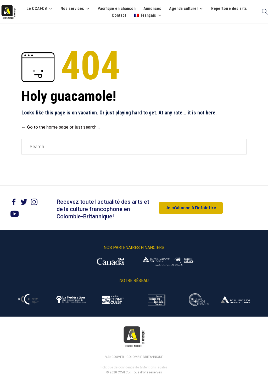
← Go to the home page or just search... (60, 127)
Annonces (152, 8)
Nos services (75, 8)
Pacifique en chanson (117, 8)
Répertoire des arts (229, 8)
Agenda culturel (186, 8)
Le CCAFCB (39, 8)
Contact (119, 15)
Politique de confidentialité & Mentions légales (134, 367)
